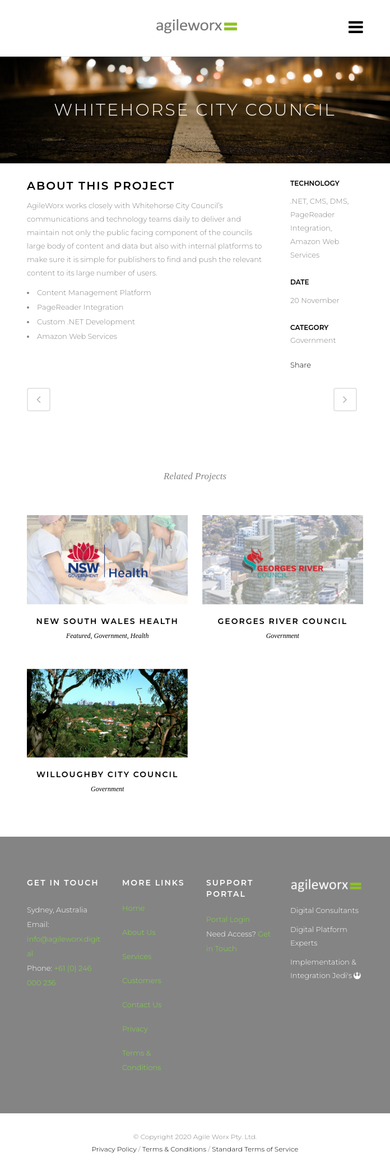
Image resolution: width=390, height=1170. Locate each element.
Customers (141, 980)
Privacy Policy (114, 1149)
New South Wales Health (107, 621)
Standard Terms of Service (255, 1149)
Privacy (135, 1028)
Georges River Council (282, 621)
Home (133, 907)
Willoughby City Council (107, 774)
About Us (139, 932)
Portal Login (228, 919)
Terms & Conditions (141, 1060)
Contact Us (142, 1004)
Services (136, 956)
